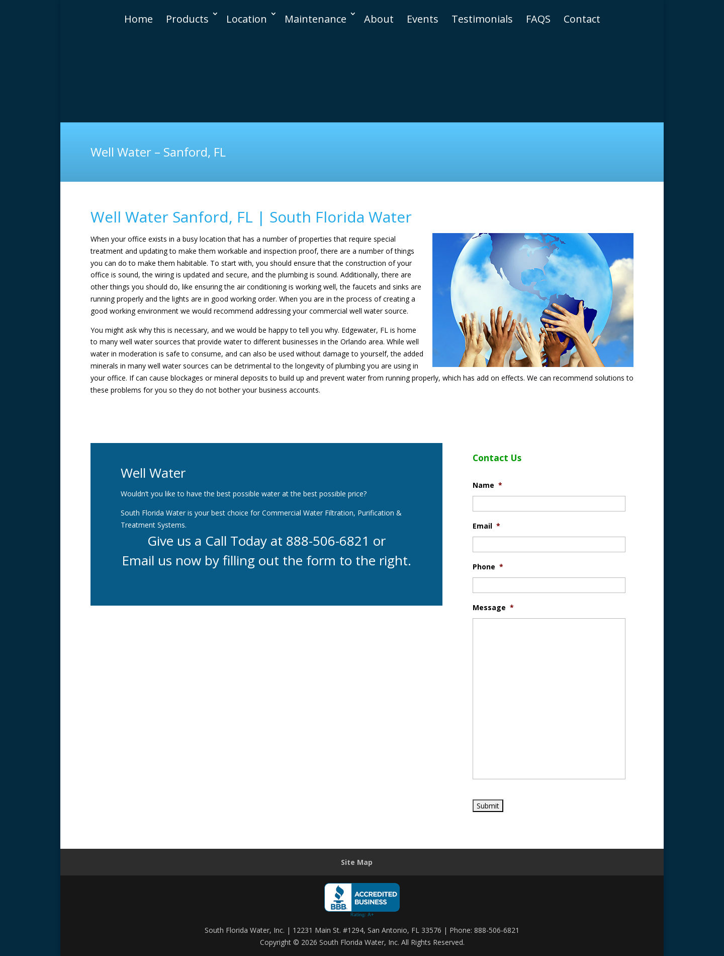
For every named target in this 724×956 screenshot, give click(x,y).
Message (493, 607)
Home (138, 9)
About (379, 9)
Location (246, 9)
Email (486, 526)
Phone (488, 566)
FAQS (538, 9)
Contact (582, 9)
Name (487, 485)
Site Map (357, 862)
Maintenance (315, 9)
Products (187, 9)
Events (422, 9)
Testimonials (482, 9)
